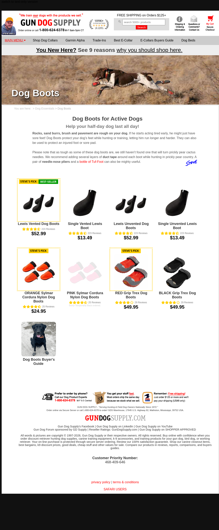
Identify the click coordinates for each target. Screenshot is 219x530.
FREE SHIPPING (129, 15)
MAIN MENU (15, 40)
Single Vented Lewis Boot (85, 226)
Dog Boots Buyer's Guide (39, 362)
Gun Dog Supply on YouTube (153, 426)
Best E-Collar (123, 40)
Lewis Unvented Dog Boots (131, 226)
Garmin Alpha (75, 40)
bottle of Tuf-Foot (91, 161)
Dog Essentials (44, 108)
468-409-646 (115, 462)
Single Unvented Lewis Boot (177, 226)
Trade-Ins (99, 40)
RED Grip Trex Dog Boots (131, 295)
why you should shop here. (149, 50)
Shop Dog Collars (45, 40)
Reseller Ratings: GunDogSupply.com (113, 429)
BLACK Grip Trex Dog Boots (177, 295)
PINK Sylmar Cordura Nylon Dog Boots (85, 295)
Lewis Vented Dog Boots (38, 224)
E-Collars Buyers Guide (156, 40)
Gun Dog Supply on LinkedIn (114, 426)
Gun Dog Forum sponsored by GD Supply (60, 429)
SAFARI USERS (115, 489)
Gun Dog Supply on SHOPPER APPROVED (168, 429)
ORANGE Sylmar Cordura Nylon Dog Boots (38, 297)
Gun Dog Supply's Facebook (76, 426)
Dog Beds (188, 40)
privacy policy (100, 482)
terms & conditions (126, 482)
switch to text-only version (20, 1)
